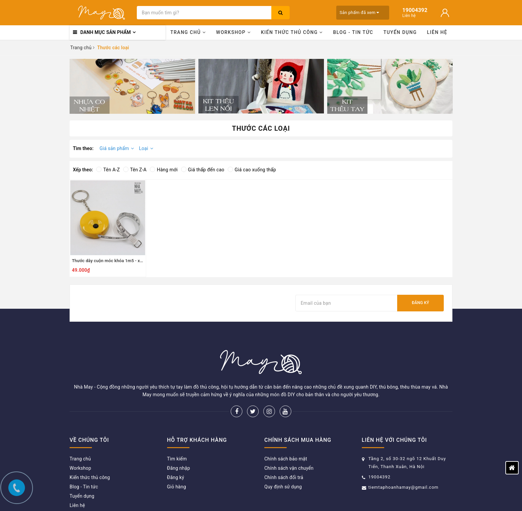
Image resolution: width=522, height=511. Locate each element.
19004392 (380, 444)
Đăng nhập (178, 436)
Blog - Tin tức (353, 32)
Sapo (341, 495)
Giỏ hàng (176, 454)
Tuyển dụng (400, 32)
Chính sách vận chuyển (289, 436)
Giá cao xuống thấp (252, 169)
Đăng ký (420, 302)
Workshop (233, 32)
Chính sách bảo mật (285, 426)
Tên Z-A (134, 169)
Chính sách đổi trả (283, 445)
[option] (132, 86)
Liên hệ (437, 32)
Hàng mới (163, 169)
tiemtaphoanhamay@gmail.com (404, 455)
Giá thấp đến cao (202, 169)
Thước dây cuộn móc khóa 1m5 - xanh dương (116, 260)
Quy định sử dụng (283, 454)
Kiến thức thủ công (292, 32)
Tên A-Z (108, 169)
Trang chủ (188, 32)
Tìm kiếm (177, 426)
